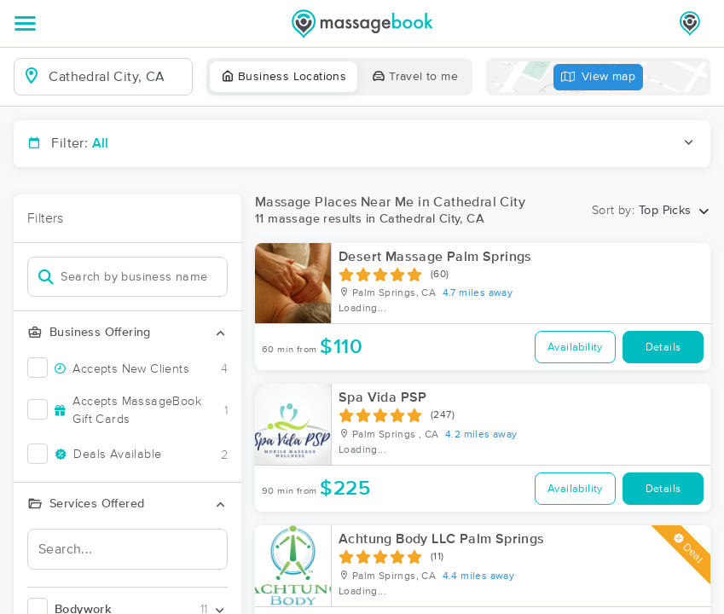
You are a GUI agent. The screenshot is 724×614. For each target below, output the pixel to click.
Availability (575, 347)
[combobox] (117, 77)
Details (663, 347)
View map (598, 77)
